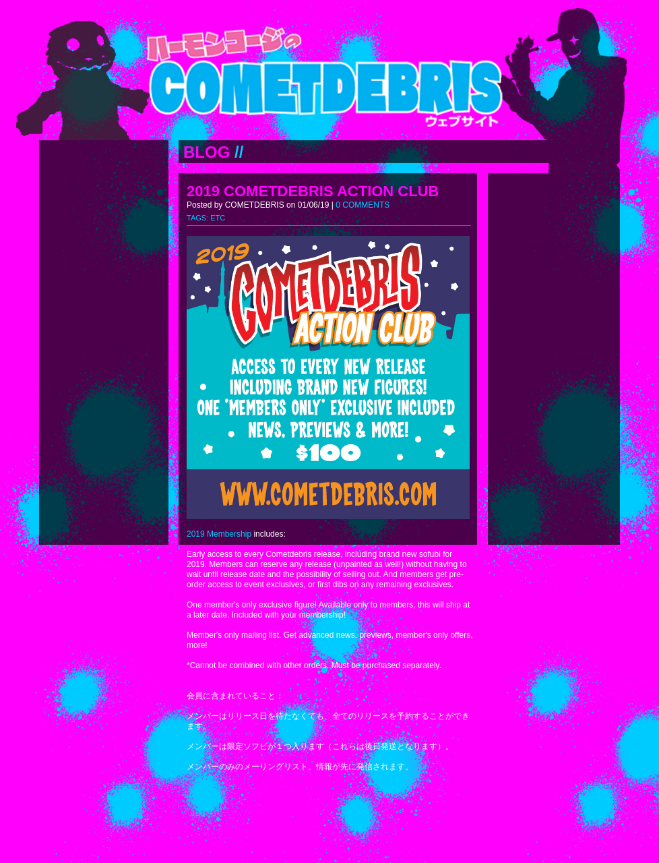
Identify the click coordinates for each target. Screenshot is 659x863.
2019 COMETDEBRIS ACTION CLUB (313, 191)
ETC (217, 218)
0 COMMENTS (362, 205)
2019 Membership (219, 534)
